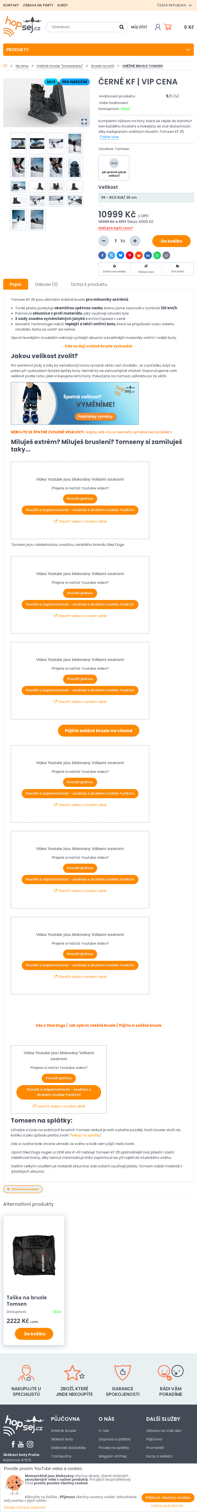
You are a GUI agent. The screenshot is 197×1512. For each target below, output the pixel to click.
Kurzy (62, 5)
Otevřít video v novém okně (80, 521)
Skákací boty (62, 1439)
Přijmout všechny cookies (168, 1497)
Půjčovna (65, 1418)
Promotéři (155, 1447)
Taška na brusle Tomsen (27, 1300)
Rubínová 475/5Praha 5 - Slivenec (21, 1460)
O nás (106, 1418)
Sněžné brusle (63, 1430)
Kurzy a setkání (159, 1456)
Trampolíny (61, 1456)
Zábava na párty (38, 5)
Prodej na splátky (114, 1447)
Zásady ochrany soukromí (24, 1507)
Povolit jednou (80, 498)
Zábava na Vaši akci (163, 1430)
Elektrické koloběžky (68, 1447)
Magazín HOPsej (113, 1456)
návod (110, 432)
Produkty (98, 50)
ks (119, 241)
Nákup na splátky (85, 1135)
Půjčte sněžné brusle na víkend (98, 731)
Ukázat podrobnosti (167, 1506)
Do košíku (171, 241)
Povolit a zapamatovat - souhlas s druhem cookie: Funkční (80, 509)
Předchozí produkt (23, 1189)
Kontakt (11, 5)
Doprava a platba (115, 1439)
